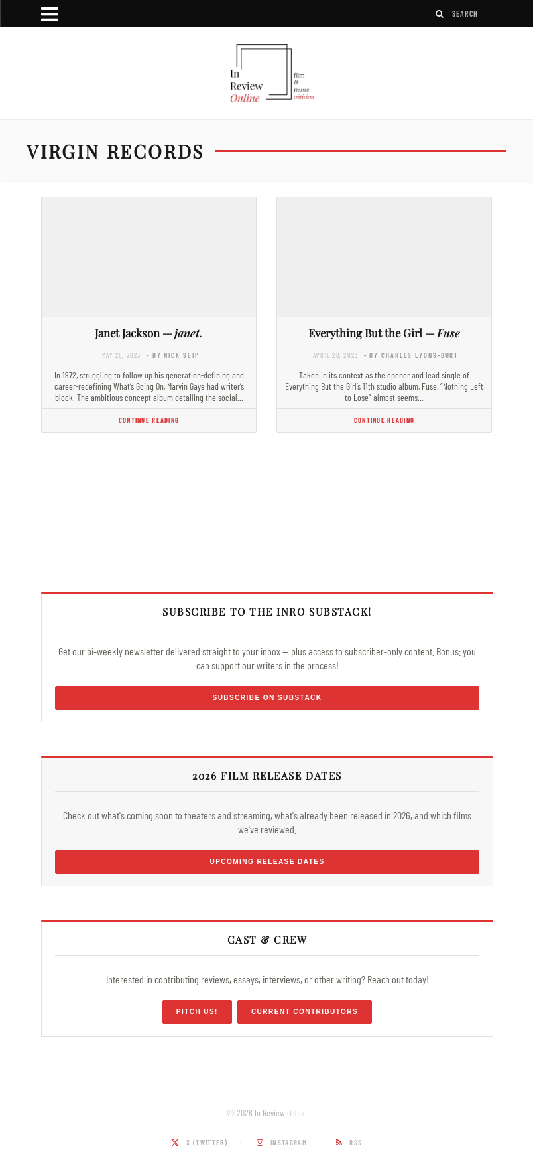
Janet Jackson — (149, 332)
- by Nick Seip (173, 355)
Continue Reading (149, 420)
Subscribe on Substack (267, 697)
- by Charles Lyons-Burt (411, 355)
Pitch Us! (197, 1011)
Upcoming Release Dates (266, 861)
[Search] (440, 13)
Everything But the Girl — (384, 332)
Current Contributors (304, 1011)
